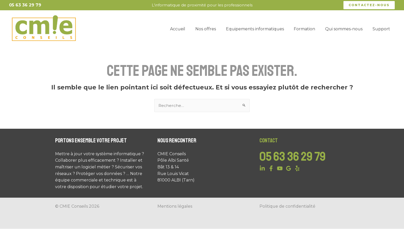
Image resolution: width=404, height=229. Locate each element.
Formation (308, 28)
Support (382, 28)
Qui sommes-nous (346, 28)
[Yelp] (297, 168)
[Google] (288, 168)
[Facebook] (271, 168)
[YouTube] (280, 168)
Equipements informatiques (261, 28)
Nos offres (213, 28)
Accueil (187, 28)
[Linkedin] (262, 168)
